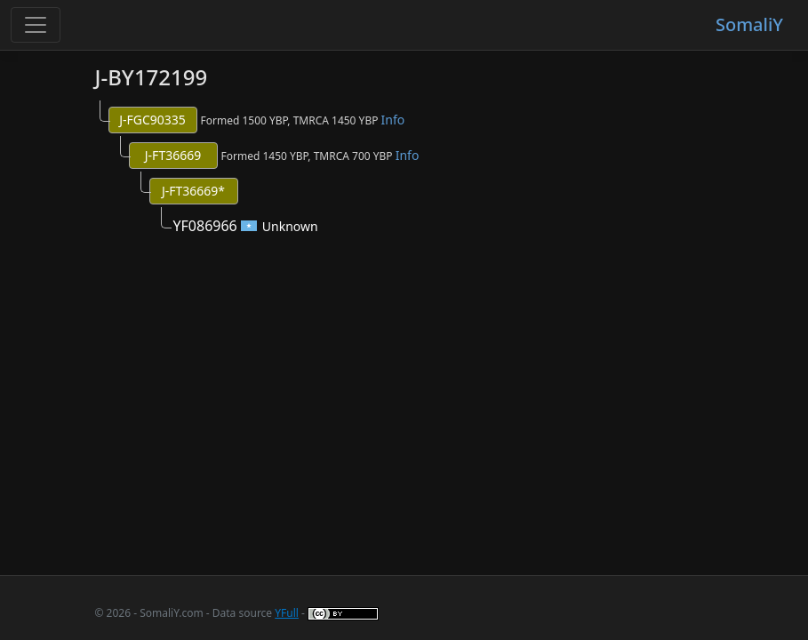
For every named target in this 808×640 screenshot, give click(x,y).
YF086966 (205, 226)
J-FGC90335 (152, 119)
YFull (287, 612)
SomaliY (749, 24)
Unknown (290, 226)
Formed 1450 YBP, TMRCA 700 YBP (320, 155)
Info (393, 119)
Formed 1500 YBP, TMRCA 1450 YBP (303, 119)
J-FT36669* (193, 190)
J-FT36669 (173, 155)
